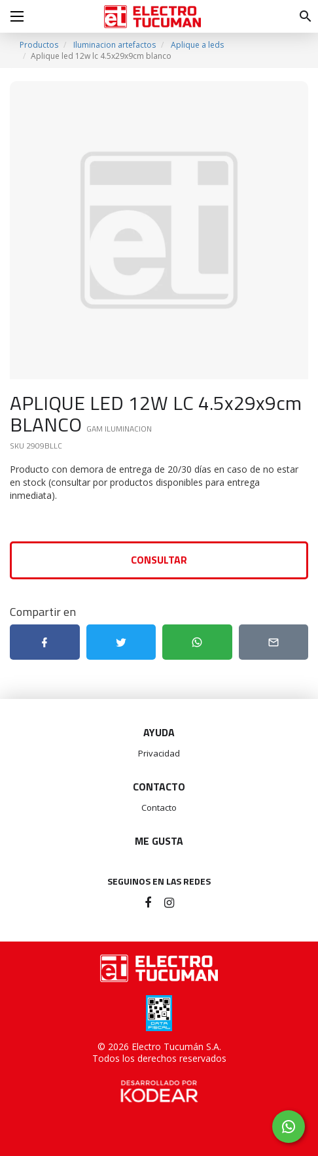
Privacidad (159, 753)
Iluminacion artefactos (114, 44)
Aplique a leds (197, 44)
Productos (39, 44)
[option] (159, 230)
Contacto (159, 807)
